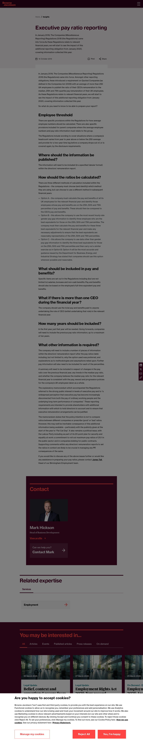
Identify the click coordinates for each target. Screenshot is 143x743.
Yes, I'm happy (111, 737)
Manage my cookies (32, 737)
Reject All (84, 737)
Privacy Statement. (62, 725)
